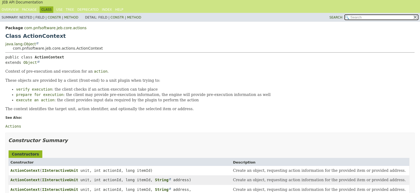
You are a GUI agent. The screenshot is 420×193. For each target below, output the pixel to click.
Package (29, 10)
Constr (54, 17)
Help (119, 10)
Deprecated (88, 10)
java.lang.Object (20, 44)
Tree (70, 10)
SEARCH (336, 17)
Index (107, 10)
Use (59, 10)
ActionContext (25, 170)
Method (71, 17)
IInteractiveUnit (60, 170)
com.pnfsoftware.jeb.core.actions (55, 28)
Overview (10, 10)
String (161, 180)
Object (30, 62)
